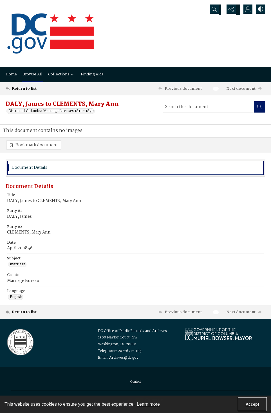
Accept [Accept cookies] (252, 404)
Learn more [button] (148, 404)
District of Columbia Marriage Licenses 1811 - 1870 (51, 111)
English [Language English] (16, 298)
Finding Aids (92, 74)
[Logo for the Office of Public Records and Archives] (20, 343)
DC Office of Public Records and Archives (132, 332)
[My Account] (245, 10)
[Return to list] (41, 88)
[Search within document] (259, 107)
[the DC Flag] (51, 33)
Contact (135, 383)
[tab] (135, 169)
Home (11, 74)
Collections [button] (61, 74)
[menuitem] (135, 382)
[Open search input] (217, 10)
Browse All (32, 74)
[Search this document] (208, 107)
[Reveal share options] (231, 10)
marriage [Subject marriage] (17, 265)
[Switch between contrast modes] (259, 10)
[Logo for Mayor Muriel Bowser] (218, 335)
